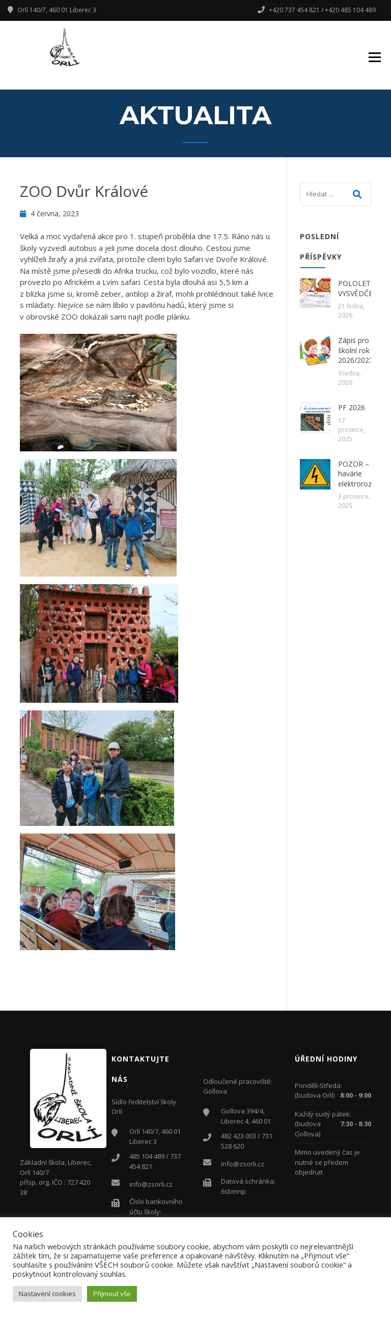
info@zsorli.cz (151, 1184)
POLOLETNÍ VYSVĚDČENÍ (359, 288)
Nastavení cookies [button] (47, 1293)
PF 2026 (351, 407)
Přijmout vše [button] (112, 1293)
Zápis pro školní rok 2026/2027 (355, 350)
